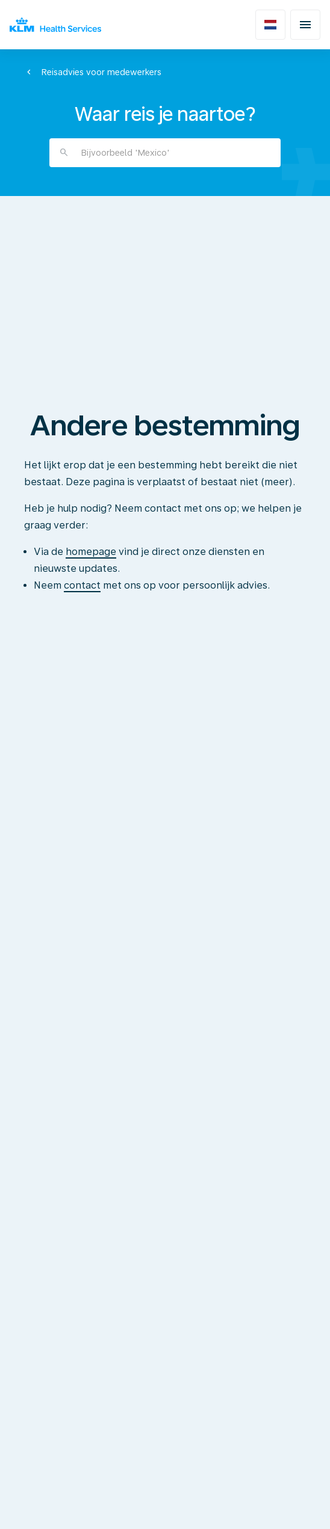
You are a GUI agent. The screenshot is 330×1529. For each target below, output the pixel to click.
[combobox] (165, 153)
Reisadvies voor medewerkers (101, 72)
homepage (91, 551)
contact (82, 585)
